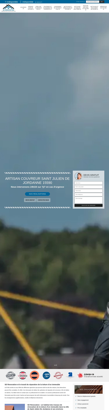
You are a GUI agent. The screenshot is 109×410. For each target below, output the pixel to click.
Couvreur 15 (23, 8)
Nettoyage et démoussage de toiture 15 (67, 8)
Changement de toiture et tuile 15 (58, 8)
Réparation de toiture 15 (103, 8)
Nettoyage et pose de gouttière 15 (77, 8)
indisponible (11, 2)
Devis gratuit (30, 200)
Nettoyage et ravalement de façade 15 (94, 8)
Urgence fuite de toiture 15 (31, 8)
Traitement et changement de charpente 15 (47, 8)
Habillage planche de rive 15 (38, 8)
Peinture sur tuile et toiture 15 (86, 8)
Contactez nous (43, 200)
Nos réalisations (37, 194)
